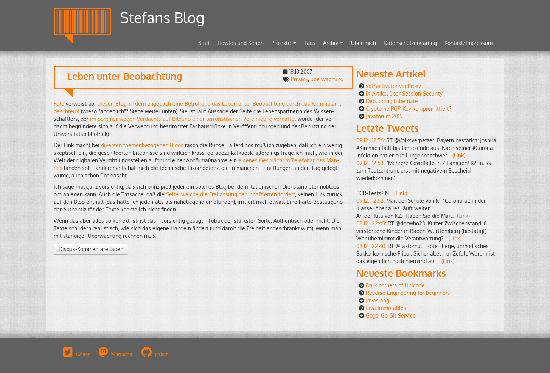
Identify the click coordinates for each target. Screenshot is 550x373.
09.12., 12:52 (370, 200)
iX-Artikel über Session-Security (404, 93)
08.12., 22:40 (370, 246)
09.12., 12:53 (370, 163)
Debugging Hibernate (392, 101)
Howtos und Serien (241, 43)
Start (204, 43)
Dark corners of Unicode (395, 285)
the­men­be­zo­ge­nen (145, 145)
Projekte (283, 43)
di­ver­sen (111, 145)
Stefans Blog (162, 17)
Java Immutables (386, 308)
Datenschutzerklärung (410, 43)
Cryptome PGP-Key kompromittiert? (408, 108)
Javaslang (377, 300)
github (162, 354)
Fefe (59, 103)
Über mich (363, 43)
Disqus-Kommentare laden (91, 249)
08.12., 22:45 (370, 223)
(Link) (458, 155)
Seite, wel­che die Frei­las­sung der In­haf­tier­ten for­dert (230, 194)
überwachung (327, 79)
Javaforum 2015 (384, 116)
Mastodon (121, 354)
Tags (309, 43)
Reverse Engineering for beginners (408, 293)
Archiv (333, 43)
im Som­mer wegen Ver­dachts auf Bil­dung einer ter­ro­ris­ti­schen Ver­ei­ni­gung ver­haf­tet (193, 119)
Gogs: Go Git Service (391, 315)
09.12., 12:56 (370, 140)
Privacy (299, 79)
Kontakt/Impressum (468, 43)
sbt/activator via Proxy (393, 86)
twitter (83, 354)
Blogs (176, 145)
